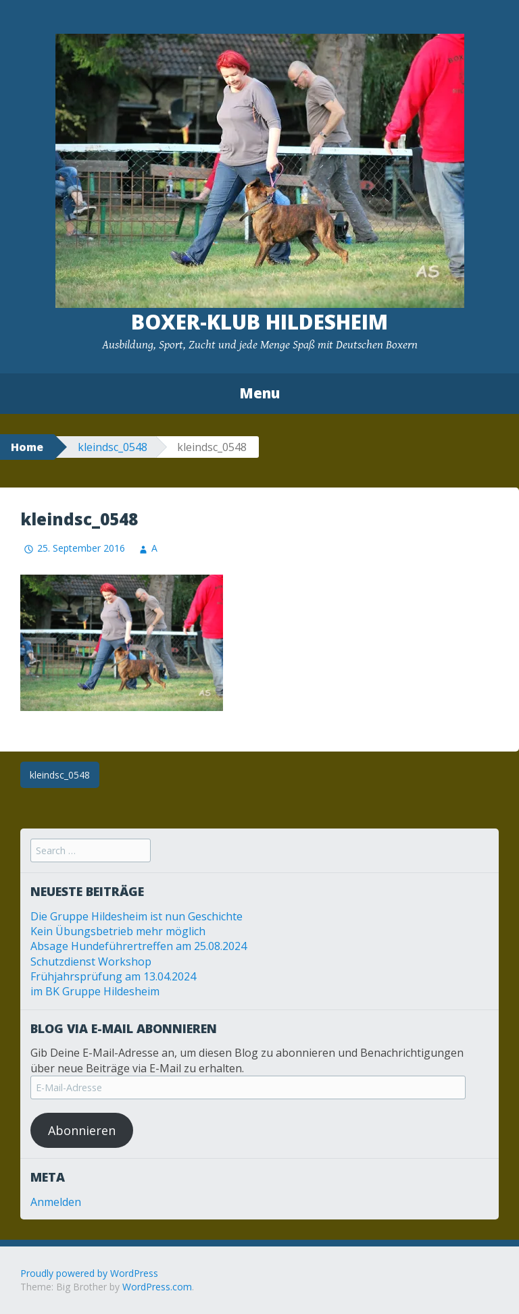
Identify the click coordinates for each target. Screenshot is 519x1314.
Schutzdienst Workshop (90, 961)
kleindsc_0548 (112, 447)
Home (27, 447)
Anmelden (55, 1201)
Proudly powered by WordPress (89, 1273)
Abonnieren (82, 1130)
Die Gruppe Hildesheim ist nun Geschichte (136, 916)
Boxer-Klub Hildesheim (259, 322)
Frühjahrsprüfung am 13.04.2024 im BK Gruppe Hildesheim (113, 984)
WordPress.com (157, 1286)
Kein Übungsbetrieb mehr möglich (117, 931)
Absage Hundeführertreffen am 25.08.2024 (138, 946)
